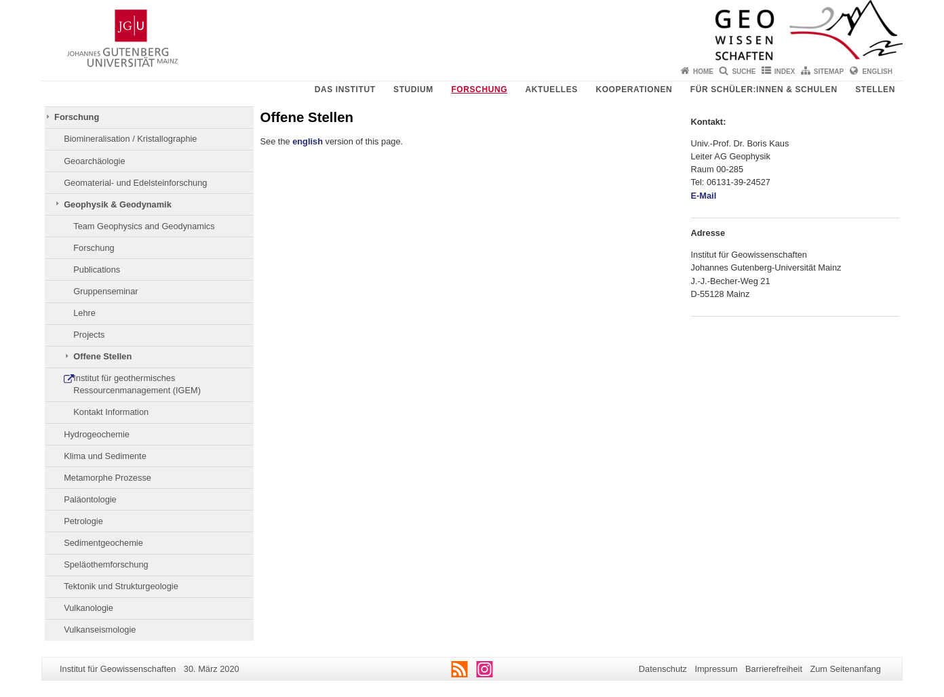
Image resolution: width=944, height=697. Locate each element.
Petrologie (83, 521)
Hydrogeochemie (97, 434)
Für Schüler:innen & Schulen (764, 89)
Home (703, 71)
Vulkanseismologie (100, 629)
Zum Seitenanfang (845, 669)
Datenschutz (663, 669)
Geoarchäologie (94, 161)
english (307, 141)
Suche (743, 71)
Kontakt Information (111, 412)
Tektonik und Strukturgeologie (121, 586)
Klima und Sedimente (105, 456)
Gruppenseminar (105, 291)
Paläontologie (90, 499)
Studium (413, 89)
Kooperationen (633, 89)
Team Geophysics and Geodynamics (143, 226)
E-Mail (704, 196)
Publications (96, 269)
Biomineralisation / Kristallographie (130, 139)
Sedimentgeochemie (103, 543)
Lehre (84, 313)
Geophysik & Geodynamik (118, 204)
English (877, 71)
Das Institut (345, 89)
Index (784, 71)
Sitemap (829, 71)
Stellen (875, 89)
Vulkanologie (88, 608)
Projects (88, 335)
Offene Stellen (102, 356)
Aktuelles (552, 89)
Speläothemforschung (106, 564)
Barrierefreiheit (773, 669)
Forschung (479, 89)
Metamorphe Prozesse (107, 478)
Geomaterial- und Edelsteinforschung (135, 183)
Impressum (715, 669)
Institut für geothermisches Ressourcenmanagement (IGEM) (137, 384)
